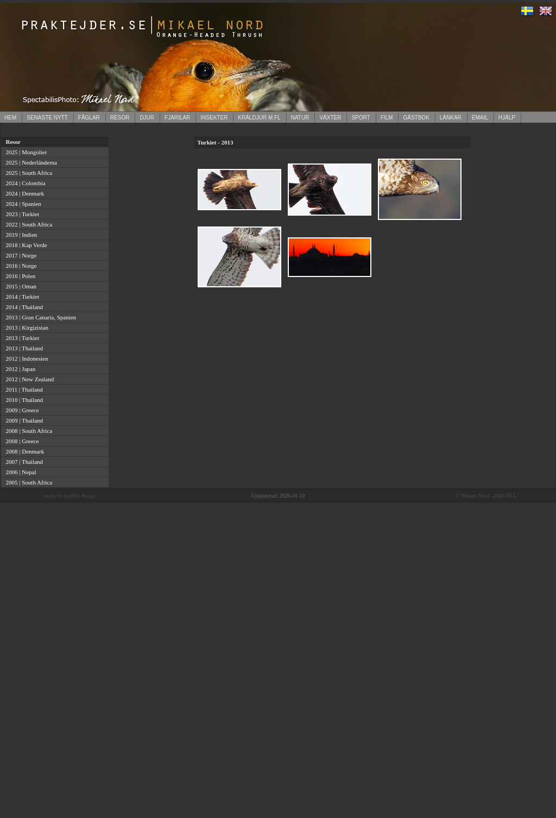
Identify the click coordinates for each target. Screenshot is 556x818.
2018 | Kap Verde (25, 245)
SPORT (360, 118)
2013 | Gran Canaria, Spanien (39, 317)
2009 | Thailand (23, 420)
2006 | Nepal (19, 472)
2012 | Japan (19, 369)
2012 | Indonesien (25, 358)
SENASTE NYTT (47, 118)
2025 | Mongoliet (25, 152)
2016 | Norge (20, 265)
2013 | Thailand (23, 348)
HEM (10, 118)
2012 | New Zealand (28, 379)
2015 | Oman (19, 286)
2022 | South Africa (27, 224)
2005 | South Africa (27, 482)
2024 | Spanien (22, 203)
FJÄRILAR (177, 118)
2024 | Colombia (24, 183)
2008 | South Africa (27, 430)
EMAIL (480, 118)
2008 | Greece (21, 441)
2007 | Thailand (23, 461)
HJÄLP (506, 118)
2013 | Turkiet (21, 338)
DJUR (147, 118)
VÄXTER (330, 118)
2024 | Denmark (23, 193)
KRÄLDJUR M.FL (259, 118)
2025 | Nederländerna (30, 162)
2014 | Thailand (23, 307)
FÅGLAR (89, 118)
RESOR (120, 118)
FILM (387, 118)
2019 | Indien (20, 234)
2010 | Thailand (23, 400)
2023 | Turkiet (21, 214)
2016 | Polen (19, 276)
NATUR (300, 118)
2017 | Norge (20, 255)
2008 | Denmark (23, 451)
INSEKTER (214, 118)
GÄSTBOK (416, 118)
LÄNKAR (451, 118)
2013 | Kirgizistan (25, 327)
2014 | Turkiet (21, 296)
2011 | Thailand (23, 389)
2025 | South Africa (27, 172)
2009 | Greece (21, 410)
